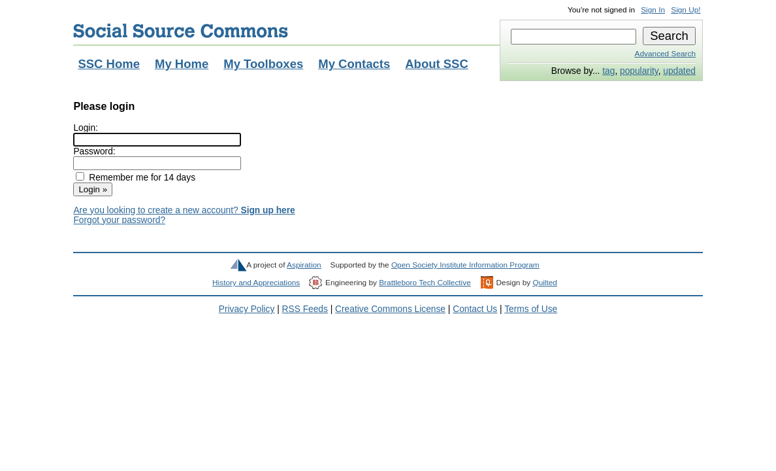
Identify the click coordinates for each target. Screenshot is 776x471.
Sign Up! (685, 9)
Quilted (544, 282)
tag (608, 71)
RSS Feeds (305, 309)
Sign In (653, 9)
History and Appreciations (256, 282)
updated (679, 71)
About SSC (436, 64)
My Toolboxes (263, 64)
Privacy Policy (247, 309)
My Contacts (354, 64)
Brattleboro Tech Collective (424, 282)
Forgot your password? (119, 220)
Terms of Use (530, 309)
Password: (94, 151)
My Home (181, 64)
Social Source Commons (180, 31)
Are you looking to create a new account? (184, 210)
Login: (85, 128)
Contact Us (475, 309)
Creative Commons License (390, 309)
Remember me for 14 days (142, 178)
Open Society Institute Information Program (465, 265)
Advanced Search (665, 53)
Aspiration (304, 265)
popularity (639, 71)
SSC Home (109, 64)
